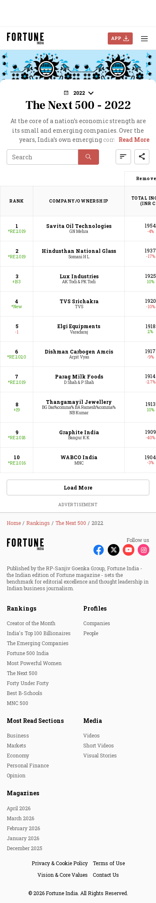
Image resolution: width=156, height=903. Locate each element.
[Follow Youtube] (128, 550)
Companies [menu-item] (96, 623)
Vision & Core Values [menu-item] (62, 874)
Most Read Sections (35, 721)
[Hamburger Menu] (144, 38)
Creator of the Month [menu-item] (31, 623)
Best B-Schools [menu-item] (24, 693)
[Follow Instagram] (143, 550)
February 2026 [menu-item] (23, 828)
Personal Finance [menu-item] (28, 765)
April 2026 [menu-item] (18, 808)
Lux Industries (79, 276)
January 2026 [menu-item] (23, 838)
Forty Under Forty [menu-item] (28, 683)
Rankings (21, 608)
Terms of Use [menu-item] (109, 863)
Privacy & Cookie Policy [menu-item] (60, 863)
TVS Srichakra (79, 301)
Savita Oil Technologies (78, 226)
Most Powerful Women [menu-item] (34, 663)
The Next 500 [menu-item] (22, 673)
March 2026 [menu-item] (20, 818)
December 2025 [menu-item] (24, 848)
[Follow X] (113, 550)
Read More (134, 139)
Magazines (23, 793)
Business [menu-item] (18, 735)
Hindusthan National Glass (79, 250)
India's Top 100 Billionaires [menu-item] (39, 633)
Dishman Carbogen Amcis (79, 351)
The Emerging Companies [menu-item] (38, 643)
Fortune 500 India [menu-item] (28, 653)
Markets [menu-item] (16, 745)
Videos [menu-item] (91, 735)
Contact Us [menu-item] (106, 874)
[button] (78, 92)
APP (116, 38)
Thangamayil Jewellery (79, 401)
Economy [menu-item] (18, 755)
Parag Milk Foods (79, 376)
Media (92, 721)
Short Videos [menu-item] (98, 745)
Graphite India (79, 432)
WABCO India (78, 457)
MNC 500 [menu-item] (17, 703)
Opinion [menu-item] (16, 775)
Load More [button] (78, 487)
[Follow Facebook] (98, 550)
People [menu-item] (90, 633)
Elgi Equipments (78, 326)
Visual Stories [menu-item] (100, 755)
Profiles (94, 608)
